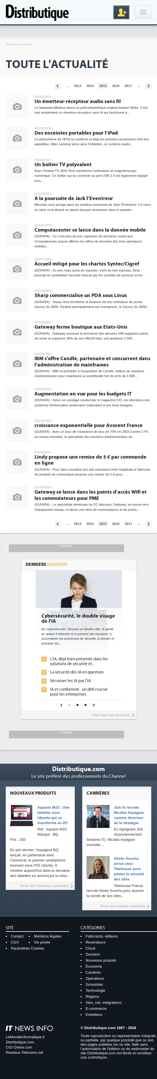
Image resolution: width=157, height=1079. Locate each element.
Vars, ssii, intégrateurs (104, 1002)
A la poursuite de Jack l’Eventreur (74, 198)
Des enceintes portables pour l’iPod (76, 133)
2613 (77, 86)
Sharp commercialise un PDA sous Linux (81, 295)
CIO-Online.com (19, 1047)
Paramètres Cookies (27, 948)
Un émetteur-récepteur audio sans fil (78, 101)
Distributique (37, 12)
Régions (92, 996)
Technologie (95, 990)
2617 (128, 86)
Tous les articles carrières (122, 906)
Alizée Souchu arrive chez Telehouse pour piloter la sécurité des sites (129, 868)
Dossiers (93, 954)
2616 (116, 86)
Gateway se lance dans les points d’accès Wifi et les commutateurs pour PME (91, 495)
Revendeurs (96, 942)
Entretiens (94, 1014)
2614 (90, 86)
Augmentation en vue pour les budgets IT (83, 394)
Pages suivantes (148, 86)
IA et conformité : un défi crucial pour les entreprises (78, 692)
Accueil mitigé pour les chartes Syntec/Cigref (87, 264)
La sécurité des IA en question (77, 672)
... (67, 86)
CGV (15, 942)
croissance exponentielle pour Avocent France (89, 425)
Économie (94, 966)
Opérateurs (95, 978)
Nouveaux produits (101, 960)
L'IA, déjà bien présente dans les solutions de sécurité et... (79, 661)
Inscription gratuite (121, 12)
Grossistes (94, 984)
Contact (17, 936)
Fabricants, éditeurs (102, 936)
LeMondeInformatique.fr (25, 1037)
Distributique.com (20, 1042)
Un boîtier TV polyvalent (63, 165)
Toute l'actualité (18, 44)
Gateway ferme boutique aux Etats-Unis (81, 327)
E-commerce (96, 1008)
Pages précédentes (58, 86)
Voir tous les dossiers (111, 715)
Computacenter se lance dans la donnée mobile (90, 230)
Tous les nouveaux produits (44, 886)
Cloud (90, 948)
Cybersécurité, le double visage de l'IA (78, 619)
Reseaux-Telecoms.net (24, 1052)
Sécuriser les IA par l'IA (70, 680)
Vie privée (42, 942)
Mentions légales (48, 936)
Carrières (93, 972)
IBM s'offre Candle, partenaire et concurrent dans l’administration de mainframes (92, 362)
